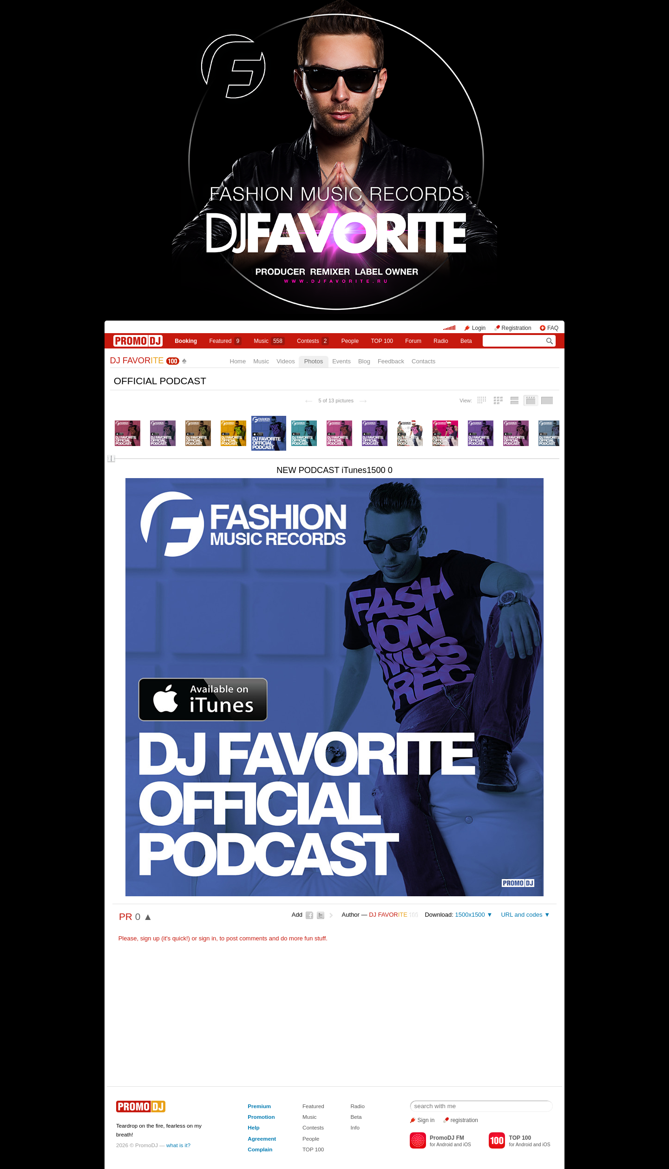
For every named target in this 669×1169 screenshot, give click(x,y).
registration (464, 1120)
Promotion (261, 1117)
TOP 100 (382, 341)
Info (355, 1127)
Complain (260, 1149)
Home (238, 361)
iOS (467, 1144)
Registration (516, 328)
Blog (364, 361)
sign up (150, 938)
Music (269, 341)
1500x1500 (470, 914)
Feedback (391, 361)
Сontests (313, 341)
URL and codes (521, 914)
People (350, 341)
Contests (313, 1127)
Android (444, 1144)
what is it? (178, 1145)
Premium (259, 1106)
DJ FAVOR (137, 360)
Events (341, 361)
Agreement (262, 1139)
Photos (313, 361)
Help (253, 1127)
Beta (466, 341)
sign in (207, 938)
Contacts (423, 361)
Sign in (426, 1120)
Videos (285, 361)
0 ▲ (144, 916)
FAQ (552, 328)
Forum (413, 341)
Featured (226, 341)
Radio (440, 341)
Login (478, 328)
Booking (186, 341)
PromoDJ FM (447, 1138)
